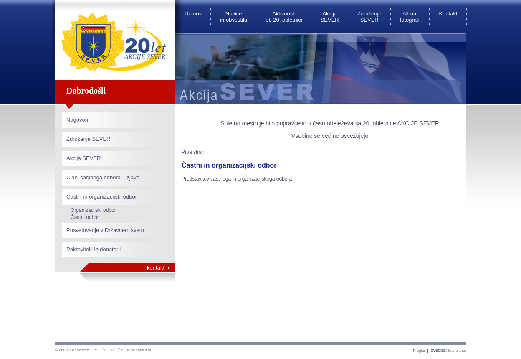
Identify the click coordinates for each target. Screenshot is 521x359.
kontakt (155, 268)
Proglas (419, 351)
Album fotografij (410, 16)
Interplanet (457, 351)
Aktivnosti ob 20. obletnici (284, 16)
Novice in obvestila (233, 16)
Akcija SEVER (330, 16)
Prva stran (193, 152)
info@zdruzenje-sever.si (131, 350)
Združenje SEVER (369, 16)
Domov (193, 13)
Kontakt (448, 13)
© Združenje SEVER (72, 350)
